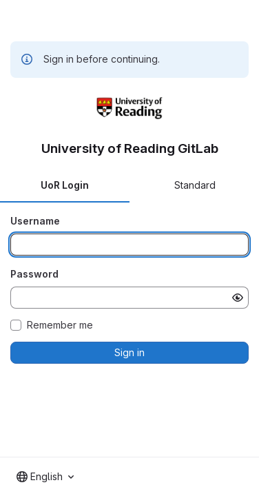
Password (34, 274)
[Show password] (238, 298)
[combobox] (45, 476)
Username (35, 221)
